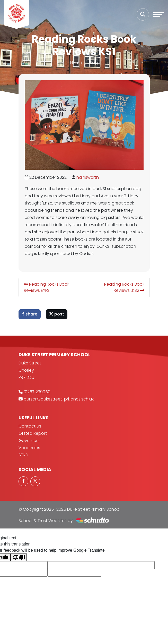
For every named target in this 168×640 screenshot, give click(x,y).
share (29, 314)
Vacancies (29, 448)
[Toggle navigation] (158, 14)
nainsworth (87, 177)
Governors (29, 440)
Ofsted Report (33, 433)
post (56, 314)
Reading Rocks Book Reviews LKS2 (124, 287)
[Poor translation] (19, 557)
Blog (93, 63)
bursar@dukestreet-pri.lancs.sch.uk (59, 399)
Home (76, 63)
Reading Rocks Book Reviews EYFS (46, 287)
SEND (23, 455)
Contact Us (30, 426)
